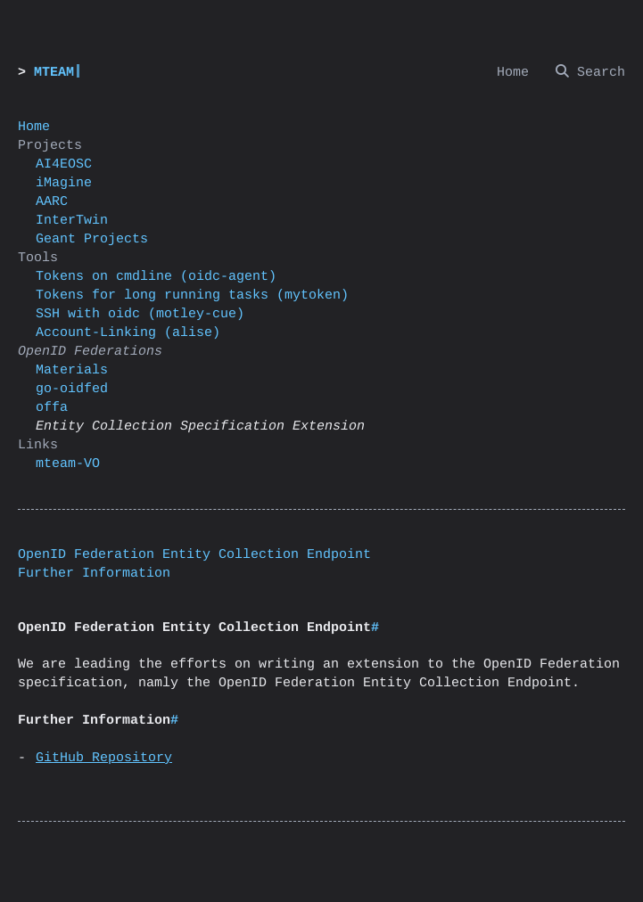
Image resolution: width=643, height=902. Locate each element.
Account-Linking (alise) (128, 332)
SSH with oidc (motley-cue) (140, 314)
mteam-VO (68, 464)
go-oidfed (72, 389)
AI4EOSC (64, 164)
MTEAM (54, 72)
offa (52, 407)
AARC (52, 201)
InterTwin (72, 220)
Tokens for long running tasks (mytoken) (192, 295)
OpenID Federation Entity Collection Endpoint (194, 554)
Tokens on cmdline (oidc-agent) (156, 276)
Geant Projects (92, 239)
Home (34, 127)
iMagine (64, 183)
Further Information (94, 573)
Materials (72, 370)
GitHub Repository (104, 758)
